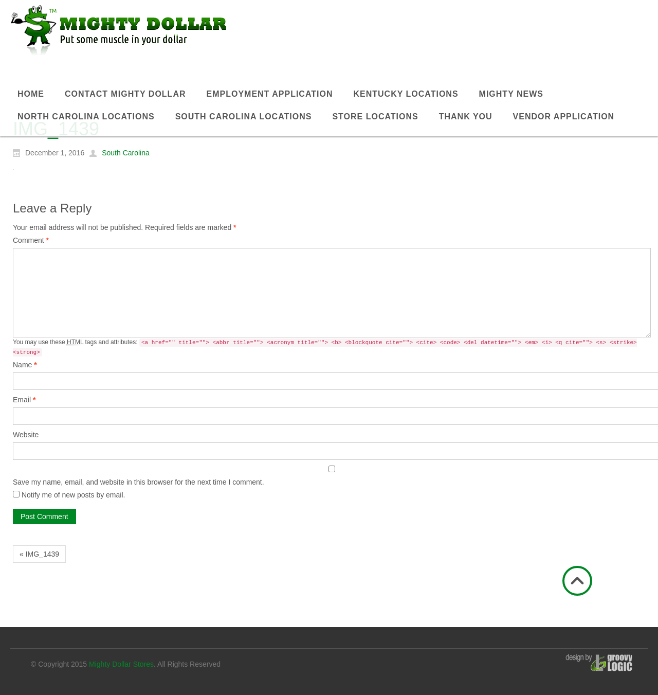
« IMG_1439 (39, 554)
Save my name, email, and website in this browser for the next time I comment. (138, 482)
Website (26, 435)
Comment (31, 240)
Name (25, 365)
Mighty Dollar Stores (121, 664)
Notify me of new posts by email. (73, 495)
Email (24, 400)
